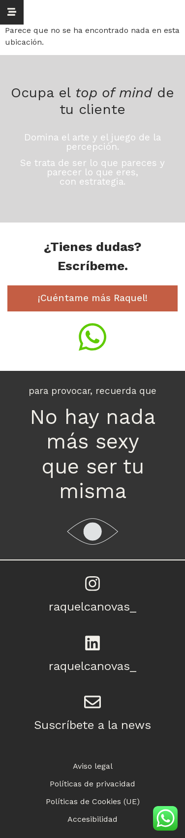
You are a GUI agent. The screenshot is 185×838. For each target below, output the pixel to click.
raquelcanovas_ (92, 607)
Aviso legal (93, 766)
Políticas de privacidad (92, 783)
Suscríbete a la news (92, 725)
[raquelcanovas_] (92, 583)
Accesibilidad (92, 819)
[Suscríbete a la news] (92, 702)
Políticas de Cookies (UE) (93, 801)
